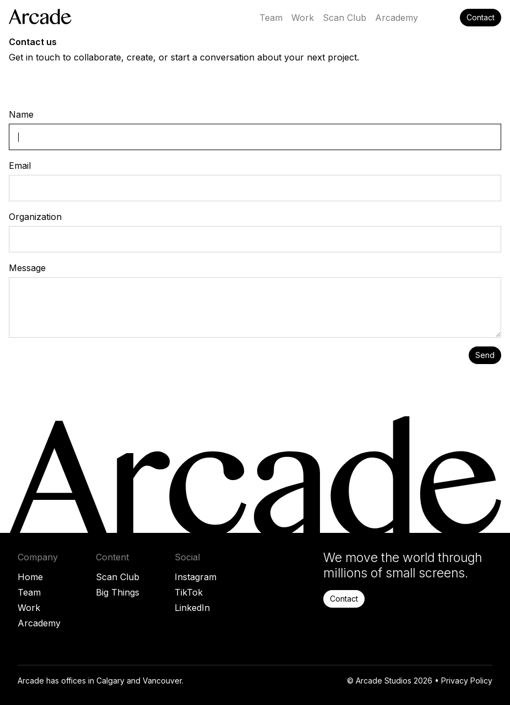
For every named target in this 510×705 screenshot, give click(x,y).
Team (29, 592)
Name (21, 114)
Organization (35, 216)
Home (30, 576)
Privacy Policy (466, 680)
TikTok (189, 592)
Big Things (117, 592)
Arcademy (39, 623)
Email (20, 165)
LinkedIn (192, 607)
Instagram (195, 576)
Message (27, 267)
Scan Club (117, 576)
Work (29, 607)
